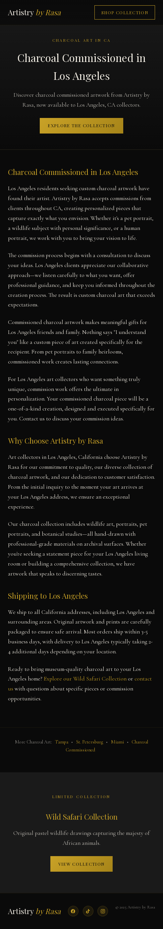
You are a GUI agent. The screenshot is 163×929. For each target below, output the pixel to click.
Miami (117, 742)
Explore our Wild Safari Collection (85, 678)
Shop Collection (124, 12)
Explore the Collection (81, 125)
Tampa (61, 742)
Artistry (34, 12)
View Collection (81, 864)
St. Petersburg (89, 742)
